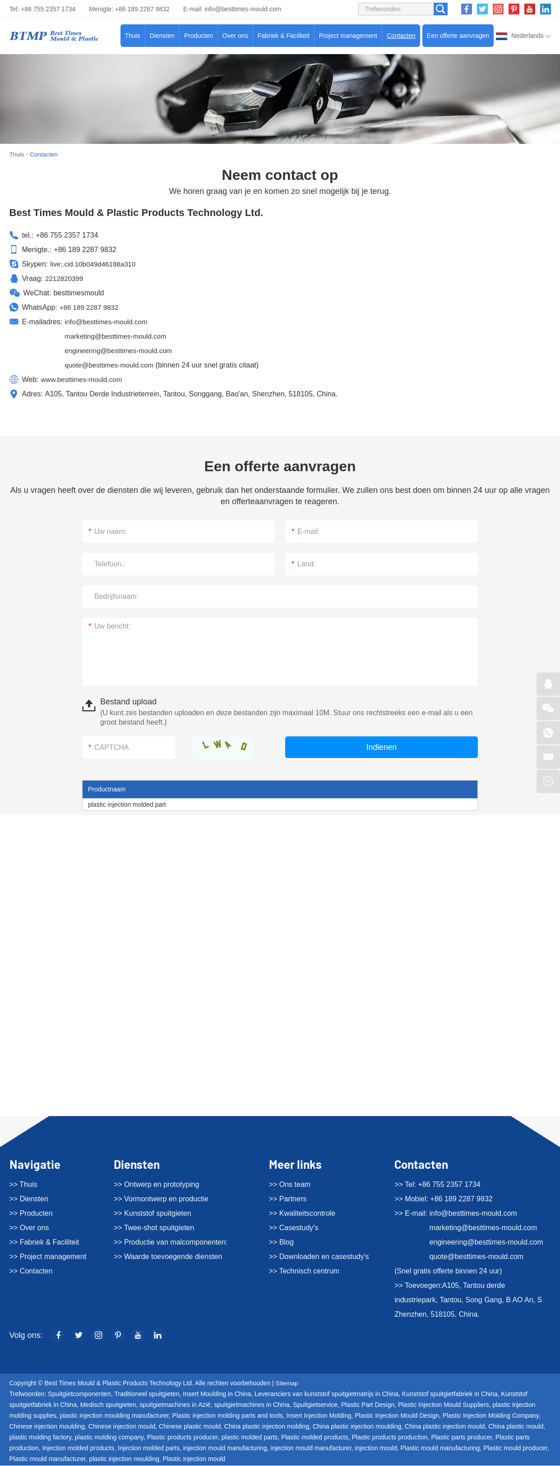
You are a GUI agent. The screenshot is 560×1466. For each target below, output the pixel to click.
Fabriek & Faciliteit (284, 35)
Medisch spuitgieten (108, 1405)
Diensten (162, 35)
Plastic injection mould (194, 1459)
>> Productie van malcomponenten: (171, 1242)
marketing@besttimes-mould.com (118, 336)
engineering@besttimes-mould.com (121, 350)
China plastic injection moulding (357, 1426)
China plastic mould (515, 1426)
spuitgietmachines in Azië (174, 1405)
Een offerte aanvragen (458, 35)
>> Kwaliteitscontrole (302, 1213)
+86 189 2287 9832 (91, 307)
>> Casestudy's (294, 1228)
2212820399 (65, 278)
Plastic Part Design (367, 1405)
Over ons (235, 35)
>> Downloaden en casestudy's (319, 1256)
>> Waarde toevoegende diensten (168, 1256)
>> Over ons (29, 1228)
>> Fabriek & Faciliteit (44, 1242)
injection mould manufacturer (311, 1448)
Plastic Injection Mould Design (397, 1416)
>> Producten (31, 1213)
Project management (348, 35)
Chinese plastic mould (190, 1426)
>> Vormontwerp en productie (161, 1199)
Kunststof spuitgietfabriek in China (450, 1394)
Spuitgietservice (315, 1405)
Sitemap (287, 1383)
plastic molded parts (250, 1437)
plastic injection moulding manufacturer (114, 1416)
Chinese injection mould (122, 1426)
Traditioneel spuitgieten (146, 1394)
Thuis (132, 35)
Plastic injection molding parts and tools (227, 1416)
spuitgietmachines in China (251, 1405)
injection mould (376, 1448)
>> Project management (48, 1256)
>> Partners (288, 1199)
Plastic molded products (314, 1437)
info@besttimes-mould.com (242, 9)
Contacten (401, 35)
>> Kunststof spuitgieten (152, 1213)
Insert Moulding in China (217, 1394)
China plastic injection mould (445, 1426)
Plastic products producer (182, 1437)
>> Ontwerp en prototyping (156, 1184)
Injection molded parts (149, 1448)
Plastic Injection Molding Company (491, 1416)
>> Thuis (23, 1184)
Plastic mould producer (515, 1448)
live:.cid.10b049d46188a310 (95, 263)
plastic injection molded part (127, 804)
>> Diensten (28, 1199)
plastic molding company (109, 1437)
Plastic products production (390, 1437)
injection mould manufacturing (225, 1448)
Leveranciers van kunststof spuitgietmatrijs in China (326, 1394)
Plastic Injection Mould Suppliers (443, 1405)
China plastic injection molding (266, 1426)
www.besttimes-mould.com (84, 379)
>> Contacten (31, 1271)
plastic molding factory (40, 1437)
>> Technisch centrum (304, 1271)
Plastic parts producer (461, 1437)
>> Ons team (290, 1184)
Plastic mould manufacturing (440, 1448)
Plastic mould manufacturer (47, 1459)
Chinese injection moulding (47, 1426)
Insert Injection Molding (319, 1416)
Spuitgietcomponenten (79, 1394)
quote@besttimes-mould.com (111, 364)
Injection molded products (78, 1448)
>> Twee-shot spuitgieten (154, 1228)
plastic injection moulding (124, 1459)
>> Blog (281, 1242)
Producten (198, 35)
